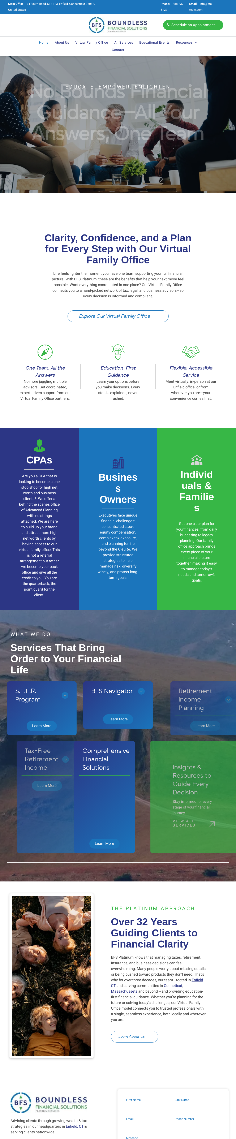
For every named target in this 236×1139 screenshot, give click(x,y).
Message (132, 1042)
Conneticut (173, 890)
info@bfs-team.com (40, 1073)
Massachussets (124, 896)
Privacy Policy (150, 1087)
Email (129, 1023)
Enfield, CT (74, 1031)
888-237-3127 (35, 1061)
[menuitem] (44, 42)
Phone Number (184, 1023)
